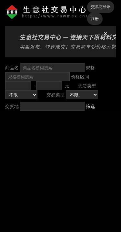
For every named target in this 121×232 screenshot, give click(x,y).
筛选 (90, 106)
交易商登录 (100, 7)
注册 (95, 18)
